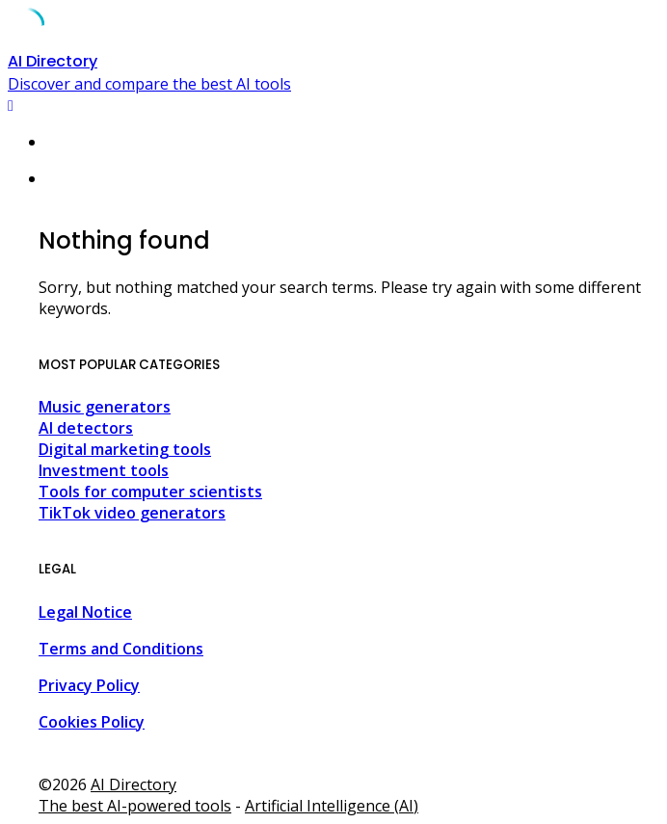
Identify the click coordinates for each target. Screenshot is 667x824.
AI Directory (133, 784)
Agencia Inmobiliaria (134, 758)
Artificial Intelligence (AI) (331, 805)
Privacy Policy (89, 685)
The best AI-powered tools (135, 805)
